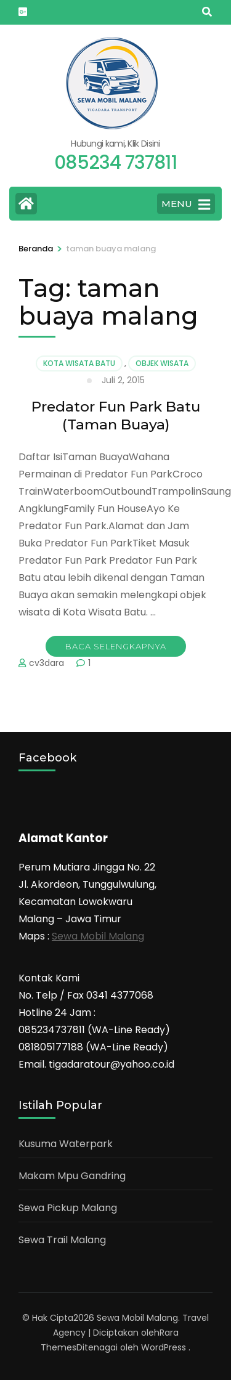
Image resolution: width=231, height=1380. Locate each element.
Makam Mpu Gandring (72, 1176)
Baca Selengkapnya (115, 646)
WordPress (163, 1347)
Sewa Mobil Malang (98, 936)
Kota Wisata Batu (79, 363)
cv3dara (46, 663)
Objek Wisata (162, 363)
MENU (185, 204)
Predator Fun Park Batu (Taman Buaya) (115, 415)
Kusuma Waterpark (65, 1144)
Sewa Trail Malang (62, 1240)
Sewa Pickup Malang (67, 1208)
